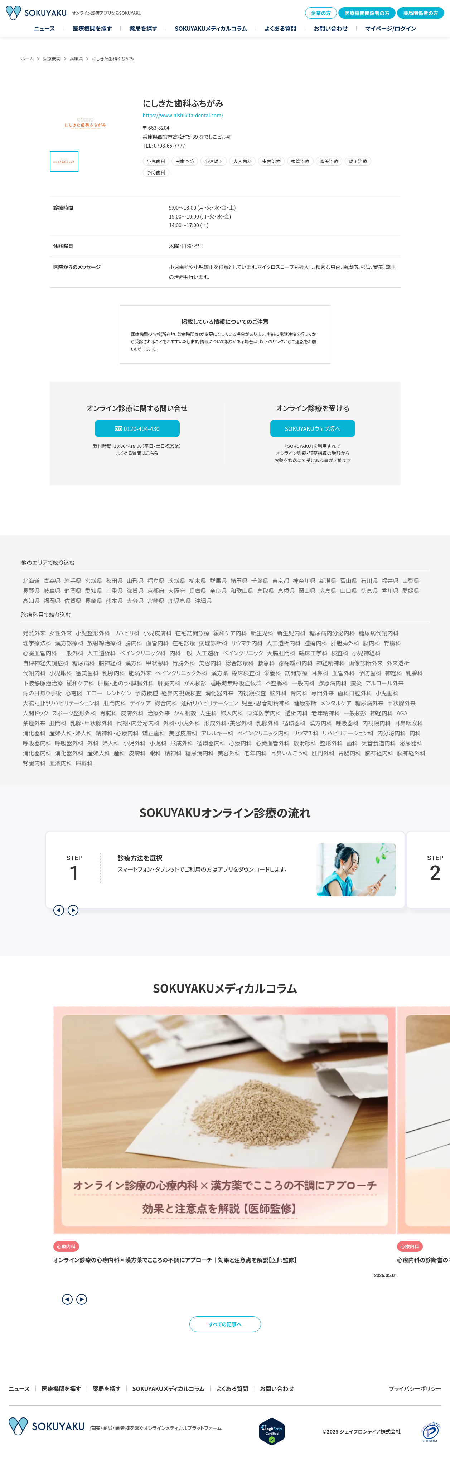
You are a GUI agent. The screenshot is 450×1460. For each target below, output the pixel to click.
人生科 (208, 713)
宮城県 (93, 580)
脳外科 (278, 693)
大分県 (135, 600)
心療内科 (240, 743)
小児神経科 (366, 652)
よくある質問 (280, 28)
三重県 (114, 590)
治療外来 (158, 713)
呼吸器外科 (69, 743)
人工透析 (207, 652)
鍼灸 (356, 682)
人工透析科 (101, 652)
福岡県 (52, 600)
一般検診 (355, 713)
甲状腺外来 (401, 703)
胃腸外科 (184, 662)
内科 (415, 733)
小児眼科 (60, 672)
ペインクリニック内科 (263, 733)
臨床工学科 (313, 652)
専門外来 (322, 693)
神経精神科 (330, 662)
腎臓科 (392, 642)
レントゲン (118, 693)
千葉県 (259, 580)
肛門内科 (114, 703)
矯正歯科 (153, 733)
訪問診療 (296, 672)
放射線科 (305, 743)
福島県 (156, 580)
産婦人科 (98, 753)
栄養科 (272, 672)
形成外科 (181, 743)
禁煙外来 (34, 723)
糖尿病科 (83, 662)
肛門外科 (323, 753)
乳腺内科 (113, 672)
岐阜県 (52, 590)
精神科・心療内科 (117, 733)
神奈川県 (304, 580)
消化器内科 (37, 753)
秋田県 (114, 580)
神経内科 (381, 713)
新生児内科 (291, 632)
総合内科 (166, 703)
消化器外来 (219, 693)
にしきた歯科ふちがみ (113, 58)
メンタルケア (336, 703)
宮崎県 (156, 600)
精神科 (173, 753)
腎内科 (299, 693)
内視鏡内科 (376, 723)
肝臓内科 (169, 682)
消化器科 (34, 733)
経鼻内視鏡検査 (181, 693)
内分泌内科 (391, 733)
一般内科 (303, 682)
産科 (119, 753)
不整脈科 (276, 682)
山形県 (135, 580)
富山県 (348, 580)
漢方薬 (219, 672)
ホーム (27, 58)
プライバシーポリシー (415, 1388)
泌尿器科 (411, 743)
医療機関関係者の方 (366, 12)
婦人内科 (232, 713)
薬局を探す (143, 28)
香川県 (390, 590)
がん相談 (185, 713)
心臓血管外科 (273, 743)
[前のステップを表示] (58, 910)
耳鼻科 (319, 672)
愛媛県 (411, 590)
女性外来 (60, 632)
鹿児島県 (179, 600)
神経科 (393, 672)
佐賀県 (73, 600)
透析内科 (296, 713)
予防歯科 (369, 672)
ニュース (44, 28)
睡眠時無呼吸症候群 (236, 682)
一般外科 (72, 652)
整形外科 (331, 743)
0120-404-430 (142, 428)
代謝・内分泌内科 (138, 723)
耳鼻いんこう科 (289, 753)
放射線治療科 (104, 642)
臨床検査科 (246, 672)
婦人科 (111, 743)
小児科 (158, 743)
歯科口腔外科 (355, 693)
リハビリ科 (127, 632)
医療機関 (52, 58)
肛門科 (58, 723)
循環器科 (294, 723)
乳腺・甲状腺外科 (91, 723)
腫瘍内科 (315, 642)
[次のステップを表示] (73, 910)
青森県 (52, 580)
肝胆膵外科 (345, 642)
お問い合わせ (331, 28)
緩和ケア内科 (230, 632)
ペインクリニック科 (143, 652)
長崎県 (93, 600)
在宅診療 (184, 642)
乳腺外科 (267, 723)
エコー (94, 693)
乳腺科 (414, 672)
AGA (402, 713)
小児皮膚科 (157, 632)
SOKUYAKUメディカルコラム (211, 28)
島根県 (286, 590)
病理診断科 (213, 642)
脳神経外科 (411, 753)
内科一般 (180, 652)
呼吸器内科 (37, 743)
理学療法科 (37, 642)
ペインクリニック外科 (181, 672)
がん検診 (195, 682)
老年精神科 (325, 713)
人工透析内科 (283, 642)
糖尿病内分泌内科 (332, 632)
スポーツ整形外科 (74, 713)
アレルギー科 (217, 733)
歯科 (352, 743)
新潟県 (328, 580)
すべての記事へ (225, 1324)
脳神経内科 (379, 753)
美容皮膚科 (183, 733)
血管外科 (343, 672)
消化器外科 (69, 753)
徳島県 (369, 590)
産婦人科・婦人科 (70, 733)
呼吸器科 (347, 723)
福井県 (390, 580)
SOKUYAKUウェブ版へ (312, 428)
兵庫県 (76, 58)
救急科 (266, 662)
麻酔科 (84, 763)
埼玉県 (239, 580)
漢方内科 (320, 723)
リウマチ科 (306, 733)
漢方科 (133, 662)
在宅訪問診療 (192, 632)
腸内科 (133, 642)
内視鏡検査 (251, 693)
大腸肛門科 (281, 652)
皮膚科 (137, 753)
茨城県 (176, 580)
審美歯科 (87, 672)
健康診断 (305, 703)
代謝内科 (34, 672)
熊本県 (114, 600)
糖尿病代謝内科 (379, 632)
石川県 (369, 580)
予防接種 (146, 693)
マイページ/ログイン (390, 28)
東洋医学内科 (264, 713)
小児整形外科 (93, 632)
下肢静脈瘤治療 (43, 682)
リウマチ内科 (247, 642)
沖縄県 (203, 600)
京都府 (156, 590)
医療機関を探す (92, 28)
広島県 (328, 590)
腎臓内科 (34, 763)
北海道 (31, 580)
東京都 (280, 580)
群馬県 (218, 580)
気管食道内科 (379, 743)
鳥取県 (265, 590)
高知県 (31, 600)
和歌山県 (242, 590)
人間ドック (36, 713)
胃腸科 (108, 713)
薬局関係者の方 (420, 12)
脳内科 (371, 642)
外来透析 (398, 662)
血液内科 (60, 763)
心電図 (73, 693)
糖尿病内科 (199, 753)
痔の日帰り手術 (42, 693)
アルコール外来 (385, 682)
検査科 (339, 652)
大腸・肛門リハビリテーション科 (61, 703)
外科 (93, 743)
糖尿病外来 (369, 703)
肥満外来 (140, 672)
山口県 (348, 590)
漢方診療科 (69, 642)
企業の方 (321, 12)
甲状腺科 (157, 662)
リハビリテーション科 (348, 733)
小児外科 (134, 743)
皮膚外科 (132, 713)
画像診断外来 (366, 662)
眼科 (155, 753)
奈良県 (218, 590)
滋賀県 (135, 590)
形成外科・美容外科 (228, 723)
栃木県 (197, 580)
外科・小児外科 (181, 723)
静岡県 (73, 590)
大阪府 (176, 590)
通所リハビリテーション (209, 703)
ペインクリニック (242, 652)
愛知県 (93, 590)
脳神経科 (110, 662)
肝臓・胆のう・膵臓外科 (126, 682)
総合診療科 (240, 662)
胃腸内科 (349, 753)
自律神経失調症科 (46, 662)
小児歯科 (387, 693)
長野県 (31, 590)
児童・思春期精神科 (266, 703)
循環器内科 (211, 743)
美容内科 (210, 662)
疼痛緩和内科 (296, 662)
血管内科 (157, 642)
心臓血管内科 (40, 652)
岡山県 (307, 590)
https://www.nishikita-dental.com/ (183, 115)
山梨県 (411, 580)
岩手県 (73, 580)
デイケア (140, 703)
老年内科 (255, 753)
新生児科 (262, 632)
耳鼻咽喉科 (409, 723)
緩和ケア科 (81, 682)
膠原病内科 (332, 682)
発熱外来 (34, 632)
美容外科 (229, 753)
